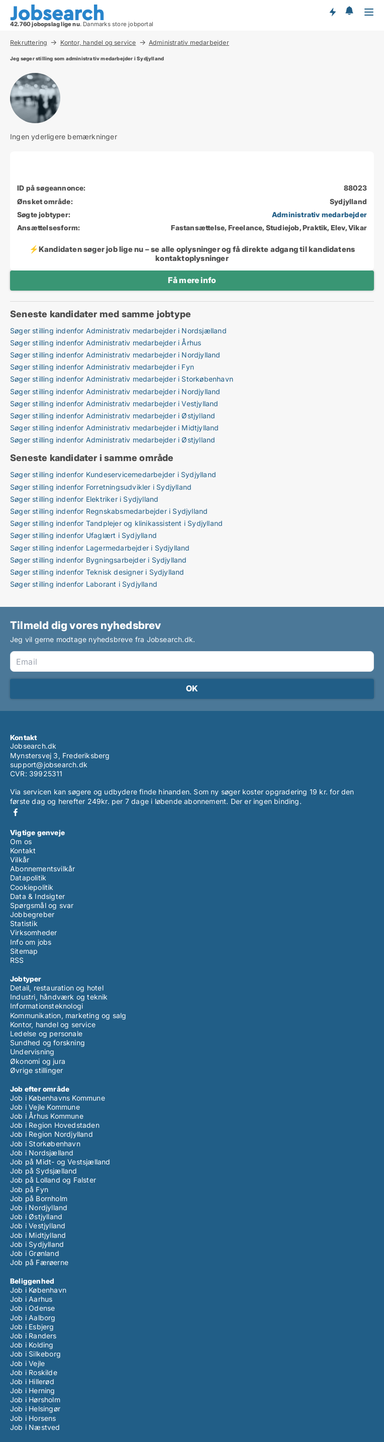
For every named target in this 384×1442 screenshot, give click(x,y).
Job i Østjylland (36, 1216)
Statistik (24, 923)
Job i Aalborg (33, 1317)
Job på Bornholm (38, 1198)
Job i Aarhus (31, 1299)
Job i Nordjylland (38, 1207)
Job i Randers (33, 1335)
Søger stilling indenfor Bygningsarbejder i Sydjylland (98, 560)
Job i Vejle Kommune (45, 1107)
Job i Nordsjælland (42, 1152)
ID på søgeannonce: (51, 188)
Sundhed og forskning (47, 1042)
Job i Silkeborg (35, 1353)
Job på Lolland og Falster (53, 1180)
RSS (17, 960)
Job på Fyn (29, 1189)
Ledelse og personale (46, 1033)
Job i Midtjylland (38, 1235)
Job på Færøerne (39, 1262)
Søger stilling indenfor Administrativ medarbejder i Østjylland (112, 415)
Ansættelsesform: (48, 227)
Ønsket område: (45, 201)
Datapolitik (28, 877)
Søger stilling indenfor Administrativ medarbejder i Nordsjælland (118, 330)
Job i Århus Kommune (46, 1116)
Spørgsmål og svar (41, 905)
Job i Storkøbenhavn (45, 1143)
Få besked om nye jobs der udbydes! (332, 12)
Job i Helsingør (35, 1408)
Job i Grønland (34, 1253)
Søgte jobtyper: (43, 214)
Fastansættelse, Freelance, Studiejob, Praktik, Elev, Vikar (269, 227)
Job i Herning (32, 1390)
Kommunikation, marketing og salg (68, 1015)
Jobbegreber (32, 914)
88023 (355, 188)
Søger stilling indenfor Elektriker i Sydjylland (84, 499)
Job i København (38, 1290)
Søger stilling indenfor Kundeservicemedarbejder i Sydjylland (113, 474)
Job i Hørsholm (35, 1399)
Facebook (15, 812)
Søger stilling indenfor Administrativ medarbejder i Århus (105, 342)
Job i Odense (32, 1308)
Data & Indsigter (37, 896)
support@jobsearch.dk (48, 764)
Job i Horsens (33, 1418)
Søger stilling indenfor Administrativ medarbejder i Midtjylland (114, 427)
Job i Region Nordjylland (51, 1134)
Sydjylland (348, 201)
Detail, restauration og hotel (57, 987)
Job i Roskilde (33, 1372)
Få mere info (192, 280)
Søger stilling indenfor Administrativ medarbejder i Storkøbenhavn (121, 379)
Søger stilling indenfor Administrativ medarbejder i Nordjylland (115, 354)
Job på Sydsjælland (43, 1170)
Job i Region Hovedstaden (55, 1125)
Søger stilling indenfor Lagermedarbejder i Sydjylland (100, 548)
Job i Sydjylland (37, 1244)
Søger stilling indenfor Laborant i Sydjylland (83, 584)
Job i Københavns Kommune (57, 1098)
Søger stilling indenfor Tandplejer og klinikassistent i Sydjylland (116, 523)
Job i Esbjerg (32, 1326)
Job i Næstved (35, 1427)
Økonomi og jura (37, 1061)
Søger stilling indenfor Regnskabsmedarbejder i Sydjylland (109, 511)
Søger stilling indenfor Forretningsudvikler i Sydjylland (100, 487)
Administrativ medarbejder (189, 43)
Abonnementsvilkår (42, 868)
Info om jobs (30, 942)
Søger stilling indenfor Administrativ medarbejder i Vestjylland (114, 403)
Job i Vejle (27, 1363)
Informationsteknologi (46, 1006)
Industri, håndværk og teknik (59, 997)
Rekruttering (28, 42)
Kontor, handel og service (98, 42)
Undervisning (32, 1051)
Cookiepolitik (32, 887)
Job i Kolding (32, 1344)
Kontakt (23, 850)
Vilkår (19, 859)
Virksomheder (33, 932)
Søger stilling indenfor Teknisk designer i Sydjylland (97, 572)
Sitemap (24, 951)
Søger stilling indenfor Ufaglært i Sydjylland (83, 535)
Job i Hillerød (32, 1381)
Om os (21, 841)
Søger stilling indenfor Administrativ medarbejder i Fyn (102, 367)
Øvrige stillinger (36, 1070)
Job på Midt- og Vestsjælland (60, 1161)
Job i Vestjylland (37, 1225)
